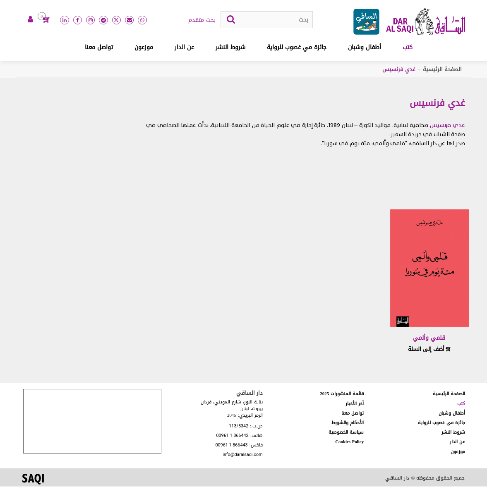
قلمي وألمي (429, 338)
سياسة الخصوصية (346, 433)
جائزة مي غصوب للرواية (296, 48)
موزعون (143, 48)
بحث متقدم (202, 21)
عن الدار (184, 48)
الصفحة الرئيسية (442, 70)
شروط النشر (230, 48)
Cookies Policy (349, 442)
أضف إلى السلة (429, 350)
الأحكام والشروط (347, 423)
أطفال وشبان (364, 48)
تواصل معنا (99, 48)
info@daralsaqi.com (242, 455)
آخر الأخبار (354, 404)
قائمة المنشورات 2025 (342, 394)
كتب (408, 48)
